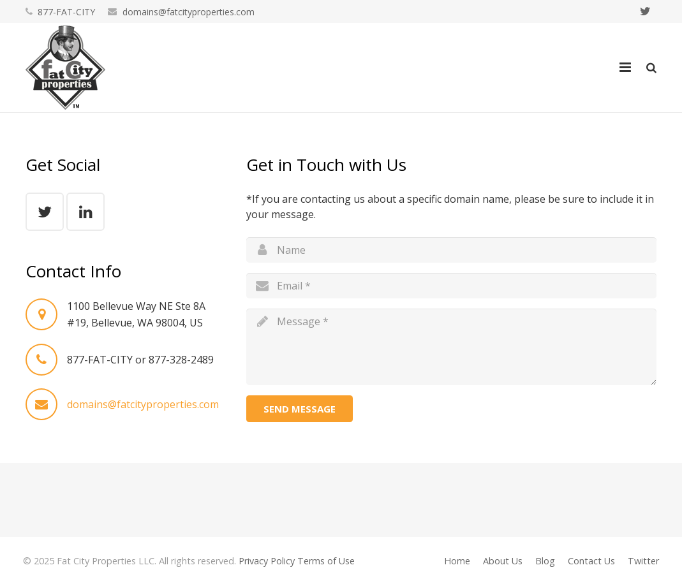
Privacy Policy (267, 561)
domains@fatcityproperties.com (188, 12)
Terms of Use (326, 561)
